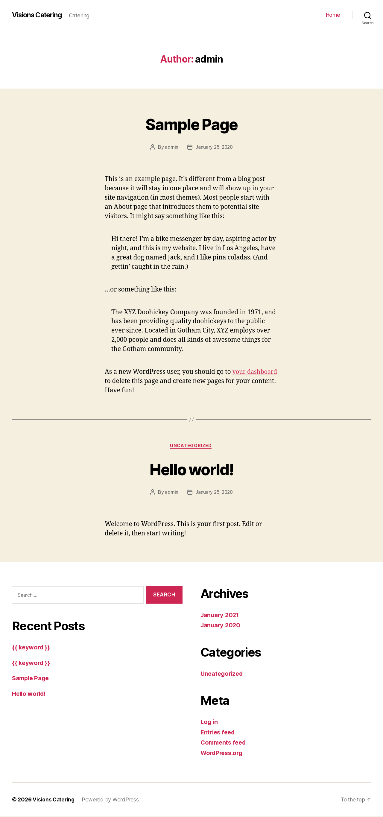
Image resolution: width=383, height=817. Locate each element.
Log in (209, 722)
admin (170, 147)
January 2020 (221, 625)
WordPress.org (223, 753)
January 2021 (220, 615)
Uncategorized (191, 446)
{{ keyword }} (32, 648)
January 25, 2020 (214, 147)
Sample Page (192, 123)
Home (333, 15)
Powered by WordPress (111, 800)
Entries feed (218, 732)
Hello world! (191, 469)
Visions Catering (39, 15)
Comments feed (224, 743)
